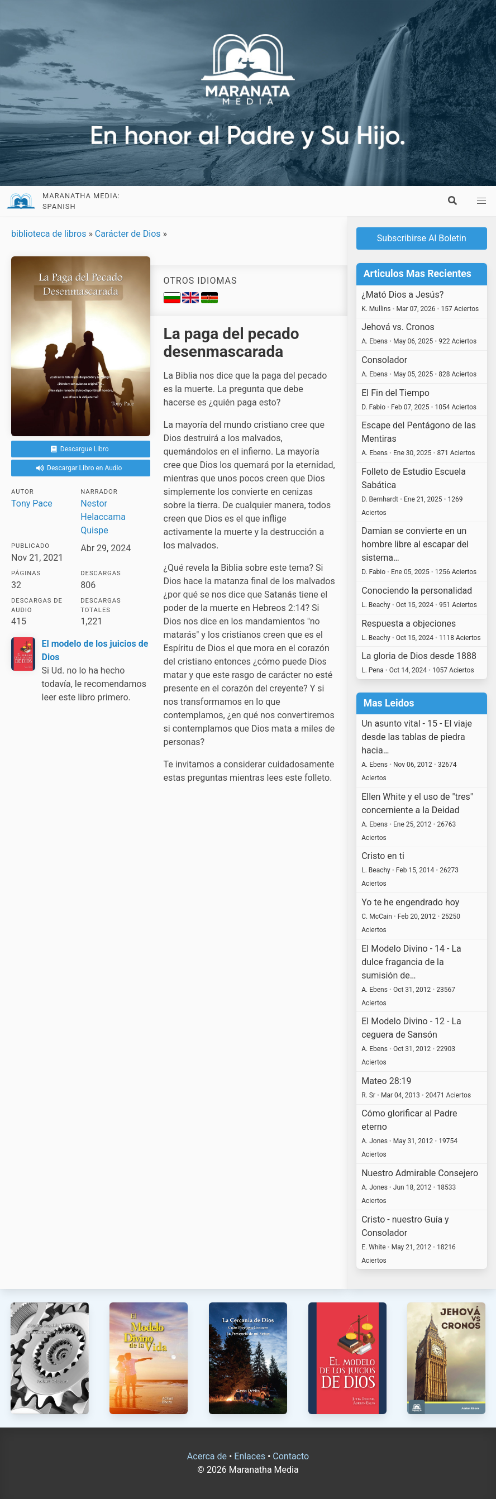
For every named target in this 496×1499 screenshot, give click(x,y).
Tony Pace (32, 503)
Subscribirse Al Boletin (421, 238)
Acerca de (207, 1456)
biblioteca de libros (48, 233)
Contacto (291, 1456)
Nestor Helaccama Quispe (103, 517)
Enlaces (249, 1456)
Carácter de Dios (128, 233)
